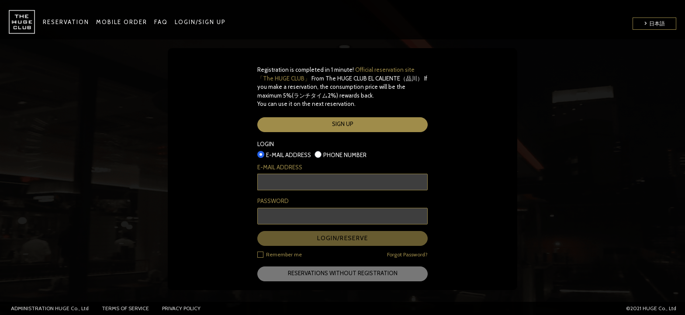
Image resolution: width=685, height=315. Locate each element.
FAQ (161, 21)
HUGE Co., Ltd (72, 308)
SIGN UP (342, 123)
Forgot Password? (407, 254)
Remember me (279, 254)
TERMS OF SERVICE (125, 308)
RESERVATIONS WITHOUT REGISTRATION (343, 273)
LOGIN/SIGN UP (200, 21)
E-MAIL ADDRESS (279, 167)
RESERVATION (66, 21)
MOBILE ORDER (121, 21)
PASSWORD (273, 200)
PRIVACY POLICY (181, 308)
